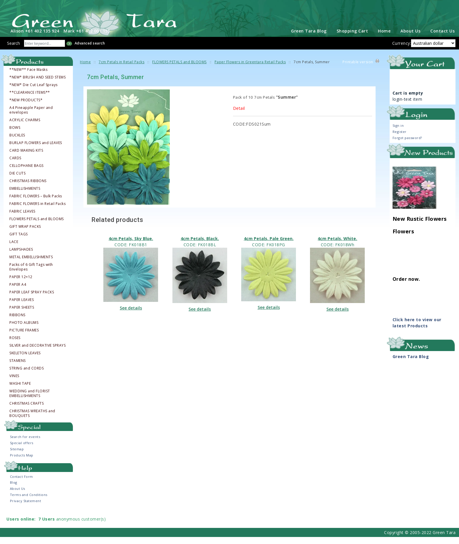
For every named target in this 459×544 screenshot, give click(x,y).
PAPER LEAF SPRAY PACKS (31, 299)
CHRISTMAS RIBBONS (28, 187)
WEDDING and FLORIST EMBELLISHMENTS (29, 400)
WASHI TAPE (20, 390)
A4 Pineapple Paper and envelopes (31, 117)
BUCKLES (17, 142)
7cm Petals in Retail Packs (121, 68)
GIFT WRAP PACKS (25, 233)
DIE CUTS (17, 180)
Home (384, 38)
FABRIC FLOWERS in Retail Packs (37, 210)
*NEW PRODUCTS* (25, 107)
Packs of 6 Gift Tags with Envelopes (31, 273)
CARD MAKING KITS (26, 157)
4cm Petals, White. (337, 245)
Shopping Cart (352, 38)
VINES (14, 382)
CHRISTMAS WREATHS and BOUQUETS (32, 420)
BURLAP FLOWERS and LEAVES (35, 149)
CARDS (15, 164)
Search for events (25, 444)
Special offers (21, 450)
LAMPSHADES (21, 256)
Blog (13, 489)
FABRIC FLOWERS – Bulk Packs (35, 203)
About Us (410, 38)
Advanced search (90, 50)
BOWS (14, 134)
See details (131, 314)
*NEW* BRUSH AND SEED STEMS (37, 84)
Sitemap (17, 456)
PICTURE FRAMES (24, 337)
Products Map (21, 462)
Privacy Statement (25, 508)
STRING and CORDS (26, 375)
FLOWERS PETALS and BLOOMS (36, 225)
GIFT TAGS (18, 241)
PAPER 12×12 (20, 283)
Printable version (357, 68)
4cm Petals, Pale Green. (269, 245)
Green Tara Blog (309, 38)
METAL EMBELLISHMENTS (31, 263)
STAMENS (17, 367)
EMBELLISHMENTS (24, 195)
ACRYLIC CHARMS (24, 126)
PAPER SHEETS (21, 314)
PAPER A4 (17, 291)
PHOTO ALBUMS (23, 329)
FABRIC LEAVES (22, 218)
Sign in (398, 132)
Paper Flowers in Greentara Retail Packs (250, 68)
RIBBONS (17, 321)
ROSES (14, 344)
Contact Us (442, 38)
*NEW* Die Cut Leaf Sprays (33, 91)
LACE (13, 248)
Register (400, 138)
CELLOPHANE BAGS (26, 172)
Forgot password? (407, 144)
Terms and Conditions (28, 501)
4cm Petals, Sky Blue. (131, 245)
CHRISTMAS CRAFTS (26, 410)
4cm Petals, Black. (200, 245)
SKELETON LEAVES (25, 359)
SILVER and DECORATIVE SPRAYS (37, 352)
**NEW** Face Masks (28, 76)
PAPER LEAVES (21, 306)
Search (13, 50)
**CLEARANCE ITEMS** (29, 99)
